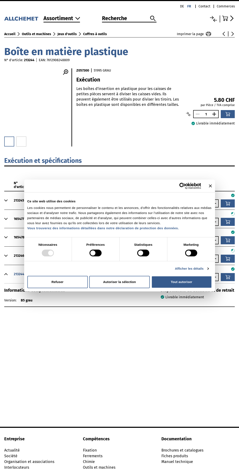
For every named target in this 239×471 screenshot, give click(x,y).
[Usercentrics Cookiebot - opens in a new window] (182, 186)
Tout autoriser (181, 282)
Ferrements (92, 456)
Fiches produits (174, 456)
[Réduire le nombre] (197, 114)
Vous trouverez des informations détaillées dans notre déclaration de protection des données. (103, 228)
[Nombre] (206, 114)
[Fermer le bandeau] (210, 185)
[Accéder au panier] (228, 18)
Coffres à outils (95, 34)
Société (10, 456)
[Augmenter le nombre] (215, 114)
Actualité (12, 450)
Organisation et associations (29, 461)
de (182, 6)
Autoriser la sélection (119, 282)
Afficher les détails (189, 268)
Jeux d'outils (67, 34)
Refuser (58, 282)
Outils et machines (36, 34)
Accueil (9, 34)
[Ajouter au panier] (228, 114)
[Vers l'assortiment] (61, 18)
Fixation (90, 450)
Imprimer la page (194, 33)
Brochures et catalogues (182, 450)
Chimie (89, 461)
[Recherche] (129, 18)
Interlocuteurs (16, 467)
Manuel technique (177, 461)
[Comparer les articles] (188, 114)
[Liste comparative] (213, 18)
